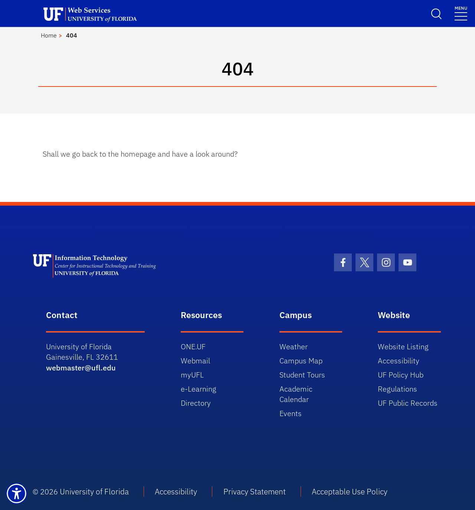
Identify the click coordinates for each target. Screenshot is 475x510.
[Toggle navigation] (461, 13)
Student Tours (302, 375)
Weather (293, 346)
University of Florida (94, 491)
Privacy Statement (254, 491)
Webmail (195, 361)
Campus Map (300, 361)
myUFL (192, 375)
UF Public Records (408, 403)
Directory (196, 403)
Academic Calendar (295, 394)
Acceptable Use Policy (349, 491)
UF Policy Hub (400, 375)
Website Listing (403, 346)
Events (290, 413)
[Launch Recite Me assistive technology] (16, 493)
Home (49, 35)
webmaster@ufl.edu (81, 368)
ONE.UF (193, 346)
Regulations (397, 389)
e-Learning (198, 389)
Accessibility (398, 361)
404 (71, 35)
